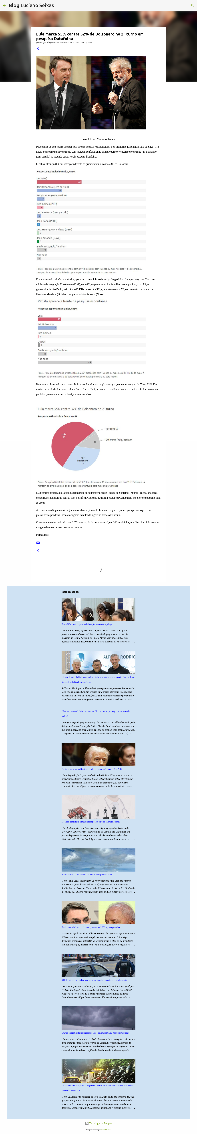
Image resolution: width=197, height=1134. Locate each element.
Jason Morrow (106, 1130)
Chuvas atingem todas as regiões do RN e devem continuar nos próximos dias (95, 1033)
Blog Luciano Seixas (31, 5)
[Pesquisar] (58, 5)
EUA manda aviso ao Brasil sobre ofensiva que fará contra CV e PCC (92, 769)
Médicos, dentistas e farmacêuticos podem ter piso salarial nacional (91, 822)
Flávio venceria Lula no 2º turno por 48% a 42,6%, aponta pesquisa (91, 927)
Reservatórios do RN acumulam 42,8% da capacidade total (87, 874)
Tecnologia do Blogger (98, 1123)
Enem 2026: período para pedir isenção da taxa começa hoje (87, 624)
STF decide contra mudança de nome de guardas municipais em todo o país (94, 980)
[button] (38, 49)
